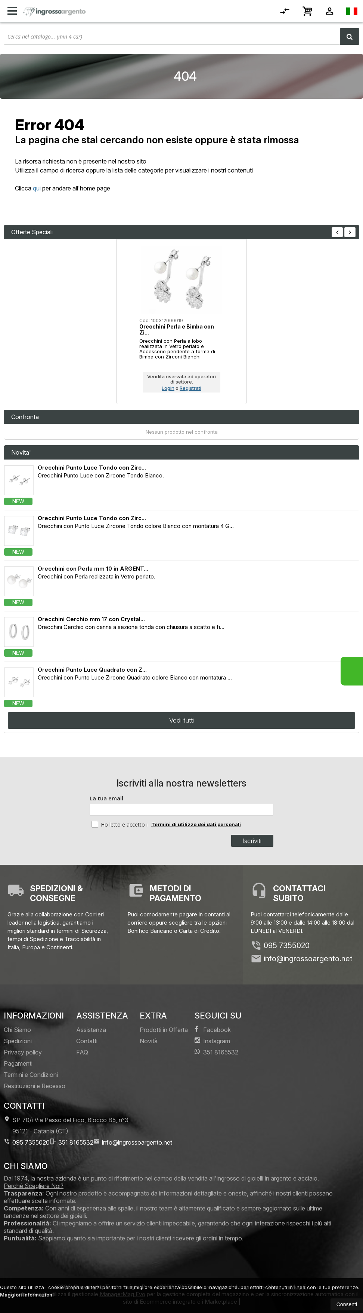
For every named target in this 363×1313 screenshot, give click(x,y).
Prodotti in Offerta (164, 1029)
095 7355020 (287, 945)
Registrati (190, 388)
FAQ (82, 1052)
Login (168, 388)
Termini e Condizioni (31, 1074)
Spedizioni (18, 1041)
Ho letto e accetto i (120, 824)
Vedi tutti (181, 720)
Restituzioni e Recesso (34, 1086)
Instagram (212, 1041)
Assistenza (91, 1029)
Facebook (213, 1029)
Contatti (86, 1041)
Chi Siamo (17, 1029)
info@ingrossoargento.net (308, 958)
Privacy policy (23, 1052)
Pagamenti (18, 1063)
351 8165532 (216, 1052)
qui (37, 188)
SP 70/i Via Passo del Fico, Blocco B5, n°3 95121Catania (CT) (66, 1125)
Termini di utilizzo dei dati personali (196, 824)
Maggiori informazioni (27, 1295)
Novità (149, 1041)
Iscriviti (251, 841)
